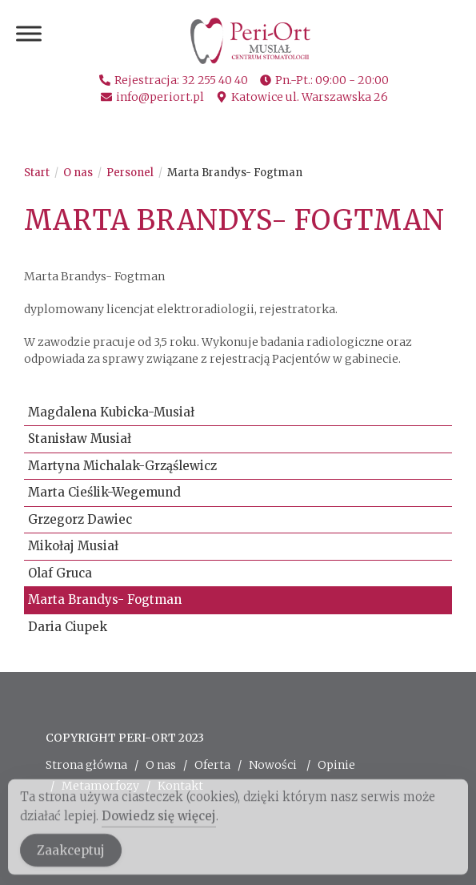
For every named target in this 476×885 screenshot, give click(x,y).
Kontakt (180, 785)
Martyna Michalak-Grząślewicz (122, 465)
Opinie (336, 765)
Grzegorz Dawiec (80, 519)
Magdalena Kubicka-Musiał (111, 412)
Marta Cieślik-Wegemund (104, 492)
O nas (161, 765)
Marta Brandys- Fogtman (234, 172)
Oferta (212, 765)
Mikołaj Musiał (73, 545)
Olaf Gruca (60, 573)
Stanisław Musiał (79, 438)
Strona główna (86, 765)
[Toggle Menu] (29, 33)
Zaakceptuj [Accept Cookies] (71, 857)
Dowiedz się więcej (159, 823)
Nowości (273, 765)
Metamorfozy (100, 785)
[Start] (37, 172)
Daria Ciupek (67, 626)
